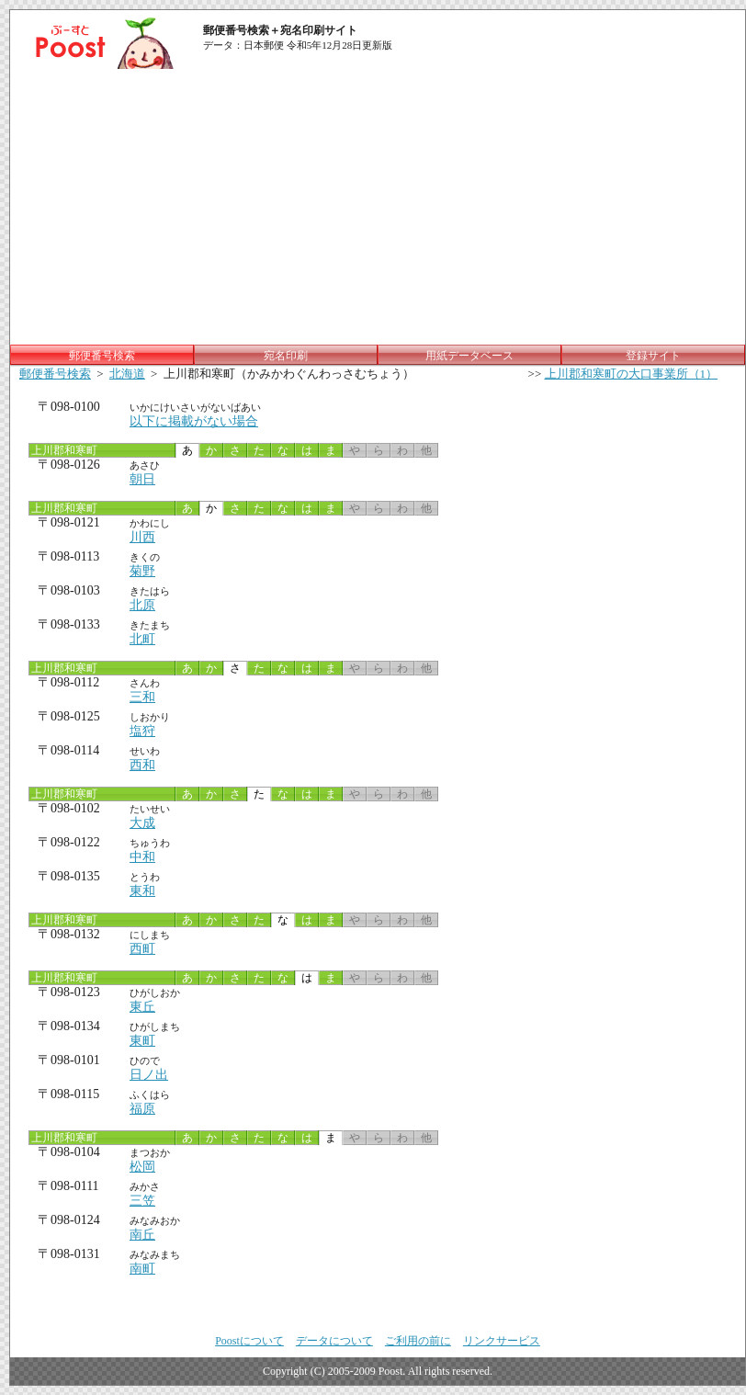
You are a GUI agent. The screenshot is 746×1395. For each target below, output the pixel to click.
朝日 (142, 479)
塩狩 (142, 731)
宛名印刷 (286, 355)
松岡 (142, 1167)
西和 (142, 765)
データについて (334, 1340)
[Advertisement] (377, 206)
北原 (142, 605)
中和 (142, 857)
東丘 (142, 1007)
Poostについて (249, 1340)
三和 (142, 697)
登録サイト (653, 355)
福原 (142, 1109)
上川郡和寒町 (62, 450)
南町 (142, 1269)
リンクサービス (501, 1340)
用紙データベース (469, 355)
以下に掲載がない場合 (194, 421)
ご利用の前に (418, 1340)
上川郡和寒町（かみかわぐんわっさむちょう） (289, 373)
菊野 (142, 571)
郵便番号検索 (55, 373)
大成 (142, 823)
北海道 (127, 373)
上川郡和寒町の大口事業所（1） (631, 373)
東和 (142, 891)
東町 (142, 1041)
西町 (142, 949)
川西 (142, 537)
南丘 (142, 1235)
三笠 (142, 1201)
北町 (142, 639)
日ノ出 (149, 1075)
